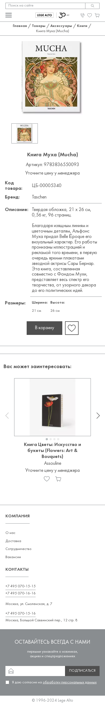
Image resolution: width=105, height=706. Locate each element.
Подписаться (82, 671)
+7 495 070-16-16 (20, 593)
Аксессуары (61, 26)
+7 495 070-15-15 (20, 586)
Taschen (39, 197)
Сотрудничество (18, 549)
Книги (82, 26)
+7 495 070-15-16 (20, 613)
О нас (10, 533)
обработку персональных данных (70, 682)
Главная (20, 26)
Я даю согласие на (54, 682)
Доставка (13, 541)
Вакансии (13, 557)
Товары (38, 26)
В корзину (44, 328)
